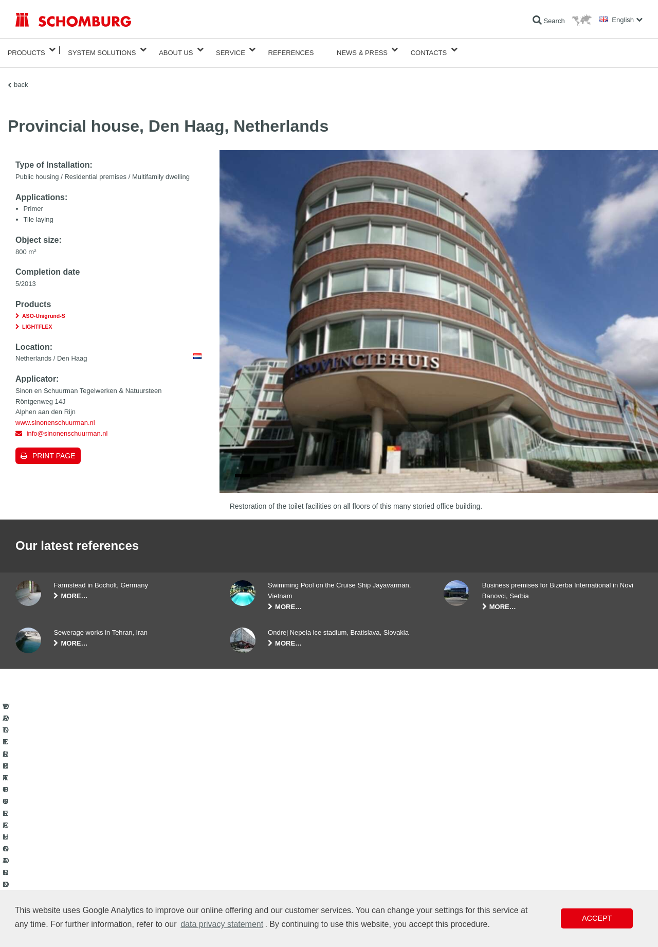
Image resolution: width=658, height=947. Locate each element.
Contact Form (248, 873)
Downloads (245, 857)
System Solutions (102, 49)
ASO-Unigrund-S (43, 310)
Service (230, 49)
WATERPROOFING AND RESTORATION (72, 842)
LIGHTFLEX (37, 320)
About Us (176, 49)
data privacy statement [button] (221, 924)
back (21, 78)
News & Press (362, 49)
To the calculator (252, 842)
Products (26, 49)
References (291, 49)
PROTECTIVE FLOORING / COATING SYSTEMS (84, 873)
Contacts (429, 49)
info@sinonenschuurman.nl (67, 427)
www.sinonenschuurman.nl (55, 416)
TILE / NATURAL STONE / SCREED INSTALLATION (87, 857)
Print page (54, 449)
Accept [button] (597, 918)
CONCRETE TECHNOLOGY (55, 888)
